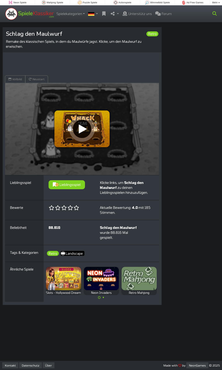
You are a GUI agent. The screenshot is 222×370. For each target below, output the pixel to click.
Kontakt (10, 365)
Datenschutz (30, 365)
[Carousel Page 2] (103, 297)
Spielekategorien (69, 14)
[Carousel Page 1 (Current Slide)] (99, 297)
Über (48, 365)
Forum (163, 14)
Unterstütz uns (137, 14)
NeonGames (197, 365)
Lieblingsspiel (67, 185)
